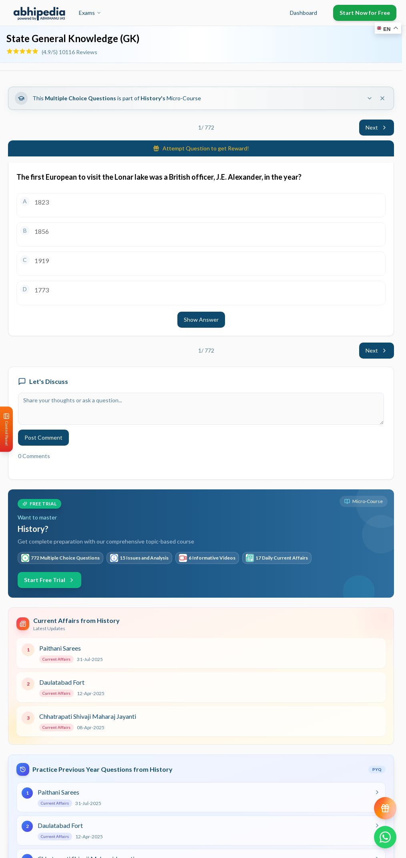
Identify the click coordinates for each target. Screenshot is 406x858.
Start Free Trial (49, 579)
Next (377, 127)
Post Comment (43, 437)
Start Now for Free (365, 12)
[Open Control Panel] (6, 429)
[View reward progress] (385, 808)
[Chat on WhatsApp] (385, 837)
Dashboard (303, 12)
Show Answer (201, 319)
